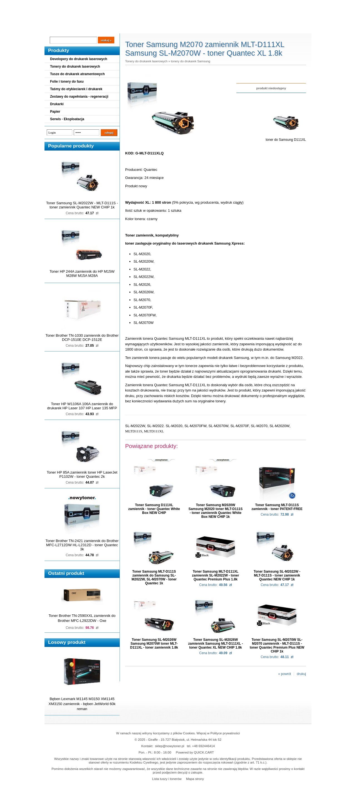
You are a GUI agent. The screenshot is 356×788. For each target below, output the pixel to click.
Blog (53, 28)
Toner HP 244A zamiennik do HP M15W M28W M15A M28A (82, 273)
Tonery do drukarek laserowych (75, 66)
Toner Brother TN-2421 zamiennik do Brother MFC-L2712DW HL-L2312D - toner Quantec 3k (82, 545)
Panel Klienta (111, 28)
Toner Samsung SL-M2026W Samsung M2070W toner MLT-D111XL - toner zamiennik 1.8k (154, 643)
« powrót (284, 674)
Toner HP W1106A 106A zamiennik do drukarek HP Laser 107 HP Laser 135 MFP (82, 406)
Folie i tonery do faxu (67, 81)
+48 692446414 (203, 746)
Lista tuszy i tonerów (167, 778)
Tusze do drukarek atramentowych (77, 74)
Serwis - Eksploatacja (67, 119)
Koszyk (277, 4)
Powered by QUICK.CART (195, 752)
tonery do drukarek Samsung (190, 61)
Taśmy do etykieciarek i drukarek (76, 89)
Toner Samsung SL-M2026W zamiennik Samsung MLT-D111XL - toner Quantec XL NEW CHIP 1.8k (215, 643)
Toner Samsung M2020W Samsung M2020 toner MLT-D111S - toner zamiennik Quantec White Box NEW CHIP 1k (216, 511)
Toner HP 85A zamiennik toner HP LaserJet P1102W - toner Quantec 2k (82, 474)
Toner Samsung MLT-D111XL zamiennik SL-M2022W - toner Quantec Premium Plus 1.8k (215, 575)
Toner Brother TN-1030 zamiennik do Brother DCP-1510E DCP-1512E (82, 337)
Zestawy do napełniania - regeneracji (79, 96)
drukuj (301, 674)
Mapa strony (195, 778)
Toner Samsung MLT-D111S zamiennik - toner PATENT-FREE (277, 507)
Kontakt (138, 28)
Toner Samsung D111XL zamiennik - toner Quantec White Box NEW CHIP (154, 509)
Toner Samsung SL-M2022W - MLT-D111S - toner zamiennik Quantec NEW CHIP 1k (82, 205)
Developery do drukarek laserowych (78, 59)
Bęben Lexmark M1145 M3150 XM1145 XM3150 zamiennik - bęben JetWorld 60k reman (82, 704)
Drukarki (57, 104)
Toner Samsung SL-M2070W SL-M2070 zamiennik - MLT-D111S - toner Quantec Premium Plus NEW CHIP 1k (277, 645)
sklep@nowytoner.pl (169, 746)
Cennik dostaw (78, 28)
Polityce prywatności (225, 733)
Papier (55, 112)
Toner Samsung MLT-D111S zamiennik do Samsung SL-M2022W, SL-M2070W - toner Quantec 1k (154, 577)
